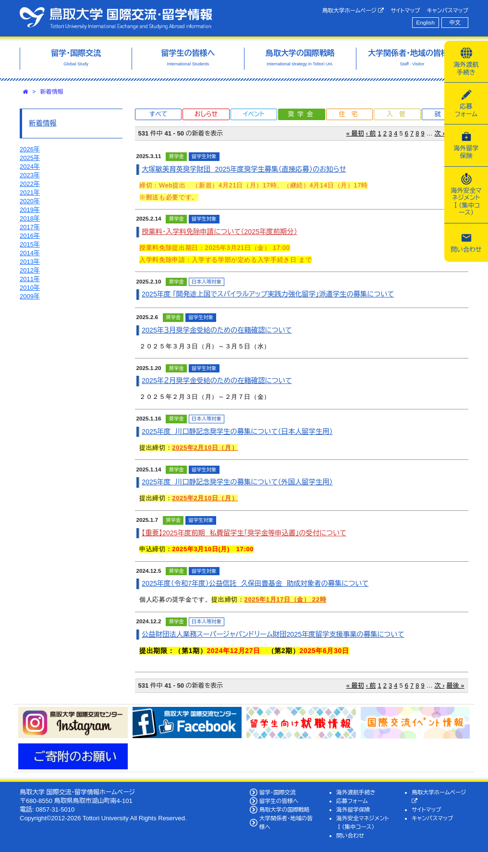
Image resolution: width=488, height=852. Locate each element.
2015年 (30, 244)
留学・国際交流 (277, 792)
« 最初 (355, 133)
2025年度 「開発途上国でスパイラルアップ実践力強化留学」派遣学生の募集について (268, 294)
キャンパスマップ (447, 10)
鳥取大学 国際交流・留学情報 (116, 18)
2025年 (30, 157)
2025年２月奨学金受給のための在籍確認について (217, 380)
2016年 (30, 235)
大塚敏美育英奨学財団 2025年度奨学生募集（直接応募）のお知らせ (244, 169)
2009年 (30, 296)
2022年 (30, 183)
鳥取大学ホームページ (353, 10)
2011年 (30, 279)
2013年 (30, 261)
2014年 (30, 253)
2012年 (30, 270)
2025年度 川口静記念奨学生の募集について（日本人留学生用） (237, 431)
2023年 (30, 175)
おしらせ (206, 114)
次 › (440, 133)
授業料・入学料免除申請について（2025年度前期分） (219, 231)
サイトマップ (405, 10)
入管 (399, 114)
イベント (253, 114)
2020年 (30, 201)
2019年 (30, 209)
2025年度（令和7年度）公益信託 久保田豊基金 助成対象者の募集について (255, 583)
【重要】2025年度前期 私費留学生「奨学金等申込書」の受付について (244, 533)
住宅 (351, 114)
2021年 (30, 192)
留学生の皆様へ (279, 801)
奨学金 (302, 114)
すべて (158, 114)
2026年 (30, 149)
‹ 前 (371, 133)
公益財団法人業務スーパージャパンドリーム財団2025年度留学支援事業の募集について (273, 634)
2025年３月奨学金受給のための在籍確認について (217, 330)
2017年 (30, 227)
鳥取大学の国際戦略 (284, 809)
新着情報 (51, 91)
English (425, 22)
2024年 (30, 166)
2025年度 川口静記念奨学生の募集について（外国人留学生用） (237, 482)
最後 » (455, 685)
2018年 (30, 218)
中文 (455, 22)
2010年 (30, 287)
